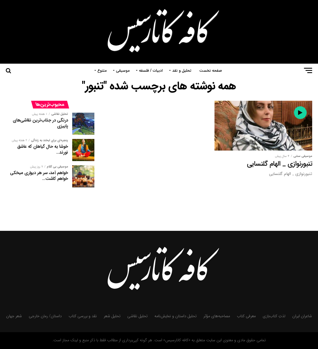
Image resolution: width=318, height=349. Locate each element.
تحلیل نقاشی (137, 316)
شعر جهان (14, 316)
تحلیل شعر (112, 316)
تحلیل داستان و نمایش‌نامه (175, 316)
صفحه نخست (210, 71)
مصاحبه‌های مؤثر (216, 316)
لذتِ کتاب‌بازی (274, 316)
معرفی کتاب (246, 316)
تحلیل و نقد (181, 71)
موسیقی (123, 71)
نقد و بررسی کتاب (83, 316)
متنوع (102, 71)
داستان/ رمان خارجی (45, 316)
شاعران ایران (302, 316)
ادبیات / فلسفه (151, 71)
